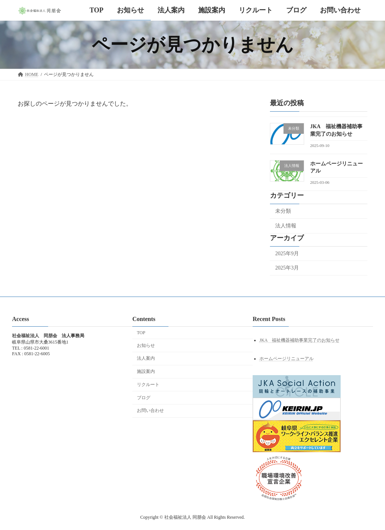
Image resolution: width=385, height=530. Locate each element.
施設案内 (146, 371)
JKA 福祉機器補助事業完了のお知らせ (299, 340)
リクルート (148, 384)
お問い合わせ (150, 410)
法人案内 (146, 358)
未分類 (283, 211)
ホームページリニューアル (286, 358)
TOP (141, 332)
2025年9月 (287, 253)
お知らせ (146, 345)
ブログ (143, 397)
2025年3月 (287, 268)
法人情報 (285, 226)
